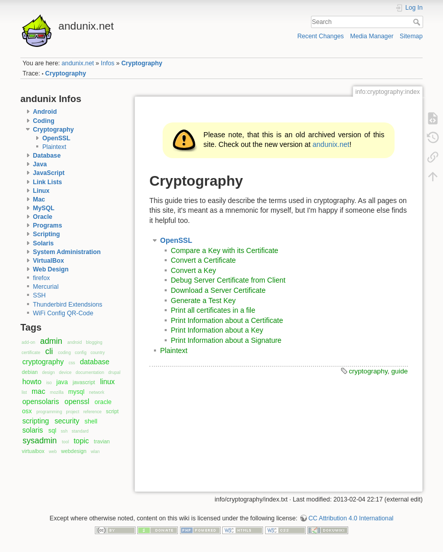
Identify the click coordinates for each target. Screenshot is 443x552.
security (67, 421)
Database (47, 155)
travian (102, 441)
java (62, 382)
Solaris (43, 243)
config (81, 352)
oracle (102, 402)
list (24, 392)
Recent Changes (320, 36)
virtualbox (33, 451)
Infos (108, 63)
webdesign (74, 451)
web (53, 451)
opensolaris (40, 401)
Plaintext (54, 146)
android (74, 342)
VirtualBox (48, 260)
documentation (89, 372)
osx (27, 411)
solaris (32, 430)
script (112, 411)
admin (51, 341)
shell (91, 421)
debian (30, 372)
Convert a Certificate (203, 260)
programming (49, 411)
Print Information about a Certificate (227, 320)
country (98, 352)
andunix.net (78, 63)
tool (65, 441)
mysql (76, 391)
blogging (94, 342)
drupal (114, 372)
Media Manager (372, 36)
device (65, 372)
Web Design (51, 269)
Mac (39, 199)
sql (52, 430)
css (71, 362)
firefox (41, 278)
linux (107, 382)
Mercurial (46, 286)
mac (38, 391)
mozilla (57, 392)
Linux (41, 190)
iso (49, 382)
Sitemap (411, 36)
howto (32, 382)
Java (40, 164)
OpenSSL (56, 138)
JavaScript (49, 173)
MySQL (44, 208)
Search (418, 22)
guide (399, 371)
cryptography (43, 362)
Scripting (46, 234)
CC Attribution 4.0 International (351, 518)
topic (81, 441)
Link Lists (47, 182)
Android (45, 111)
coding (64, 352)
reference (92, 411)
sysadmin (39, 440)
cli (49, 351)
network (97, 392)
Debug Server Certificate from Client (228, 280)
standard (80, 431)
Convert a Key (193, 270)
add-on (28, 342)
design (48, 372)
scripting (35, 421)
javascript (83, 382)
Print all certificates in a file (213, 310)
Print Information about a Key (217, 330)
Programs (47, 225)
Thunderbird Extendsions (67, 304)
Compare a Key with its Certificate (224, 250)
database (95, 362)
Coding (44, 120)
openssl (77, 401)
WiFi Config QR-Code (63, 313)
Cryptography (141, 63)
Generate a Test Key (203, 300)
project (73, 411)
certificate (30, 352)
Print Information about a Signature (226, 340)
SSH (39, 295)
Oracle (43, 216)
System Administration (67, 252)
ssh (64, 431)
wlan (95, 451)
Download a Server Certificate (218, 290)
